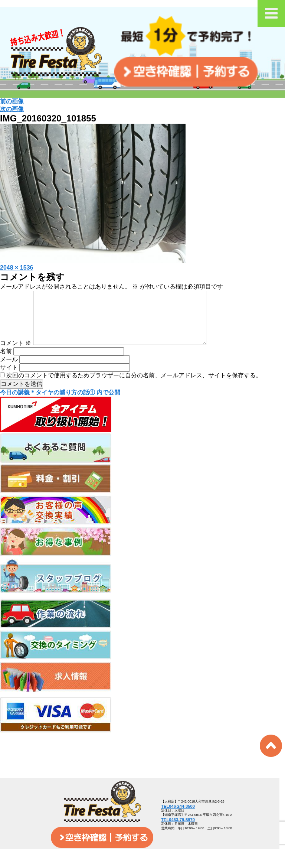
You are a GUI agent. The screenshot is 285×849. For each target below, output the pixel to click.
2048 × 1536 (16, 267)
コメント (15, 355)
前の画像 (12, 101)
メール (9, 371)
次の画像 (12, 109)
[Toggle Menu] (271, 13)
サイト (9, 379)
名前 (6, 363)
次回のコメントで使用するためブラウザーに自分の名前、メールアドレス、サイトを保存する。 (134, 387)
